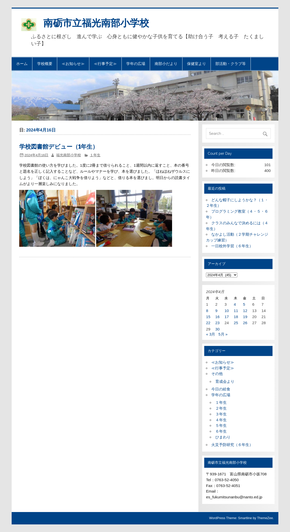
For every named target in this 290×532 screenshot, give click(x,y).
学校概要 (44, 63)
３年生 (221, 414)
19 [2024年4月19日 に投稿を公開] (245, 317)
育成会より (224, 381)
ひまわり (223, 437)
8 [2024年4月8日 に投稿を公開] (207, 310)
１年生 (95, 155)
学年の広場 (135, 63)
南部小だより (166, 63)
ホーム (22, 63)
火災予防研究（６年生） (232, 444)
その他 (217, 373)
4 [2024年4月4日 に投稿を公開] (235, 304)
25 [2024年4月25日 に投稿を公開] (236, 323)
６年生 (221, 431)
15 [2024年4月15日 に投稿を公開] (208, 317)
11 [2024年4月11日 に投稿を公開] (236, 310)
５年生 (221, 425)
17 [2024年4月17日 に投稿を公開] (226, 317)
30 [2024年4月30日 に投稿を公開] (217, 329)
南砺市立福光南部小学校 (96, 23)
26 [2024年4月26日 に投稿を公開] (245, 323)
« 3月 (210, 334)
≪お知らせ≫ (73, 63)
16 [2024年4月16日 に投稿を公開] (217, 317)
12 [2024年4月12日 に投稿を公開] (245, 310)
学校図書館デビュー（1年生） (58, 146)
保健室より (196, 63)
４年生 (221, 420)
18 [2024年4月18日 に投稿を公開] (236, 317)
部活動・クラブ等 (230, 63)
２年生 (221, 408)
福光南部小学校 (68, 155)
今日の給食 (220, 389)
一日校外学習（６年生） (232, 246)
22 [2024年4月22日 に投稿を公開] (208, 323)
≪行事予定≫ (105, 63)
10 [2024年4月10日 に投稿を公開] (226, 310)
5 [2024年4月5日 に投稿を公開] (244, 304)
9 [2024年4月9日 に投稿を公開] (216, 310)
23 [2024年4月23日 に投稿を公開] (217, 323)
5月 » (222, 334)
